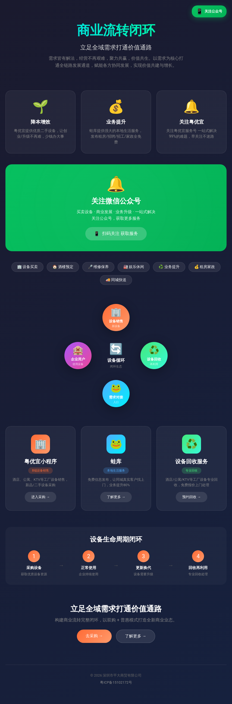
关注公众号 (209, 11)
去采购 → (94, 635)
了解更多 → (135, 636)
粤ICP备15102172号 (116, 682)
